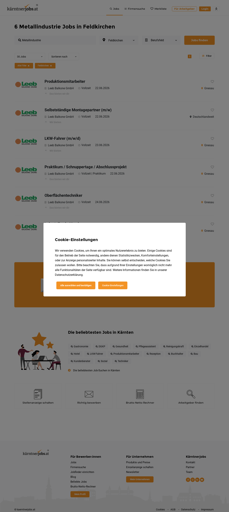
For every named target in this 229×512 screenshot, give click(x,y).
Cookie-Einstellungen (112, 285)
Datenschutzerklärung (69, 275)
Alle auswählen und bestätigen (75, 285)
